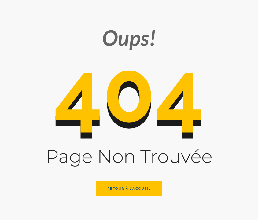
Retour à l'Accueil (129, 188)
